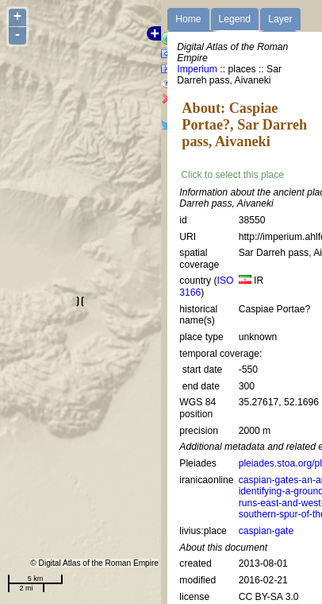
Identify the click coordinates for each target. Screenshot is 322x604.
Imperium (197, 69)
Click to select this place (232, 174)
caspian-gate (266, 530)
